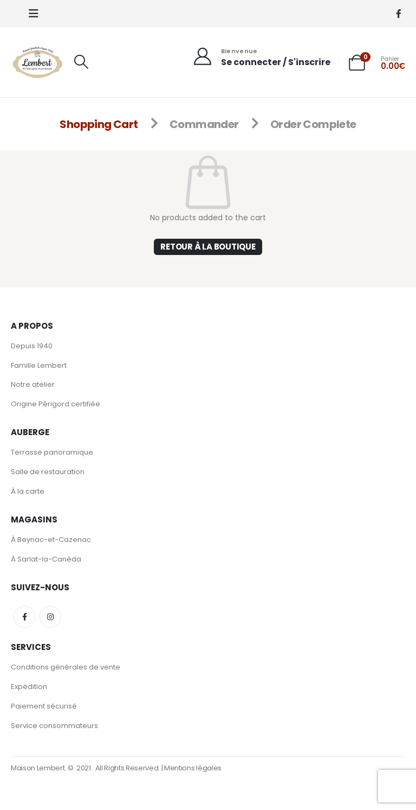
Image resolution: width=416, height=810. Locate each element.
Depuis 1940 (32, 346)
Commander (204, 124)
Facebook (24, 617)
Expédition (29, 687)
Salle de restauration (47, 472)
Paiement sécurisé (44, 706)
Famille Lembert (39, 365)
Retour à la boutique (208, 246)
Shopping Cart (99, 124)
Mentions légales (193, 769)
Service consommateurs (54, 726)
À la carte (27, 492)
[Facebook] (398, 14)
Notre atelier (33, 385)
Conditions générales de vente (65, 667)
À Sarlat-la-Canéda (46, 559)
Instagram (50, 617)
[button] (34, 13)
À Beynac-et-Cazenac (51, 540)
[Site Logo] (38, 62)
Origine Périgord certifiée (55, 404)
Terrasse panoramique (52, 453)
